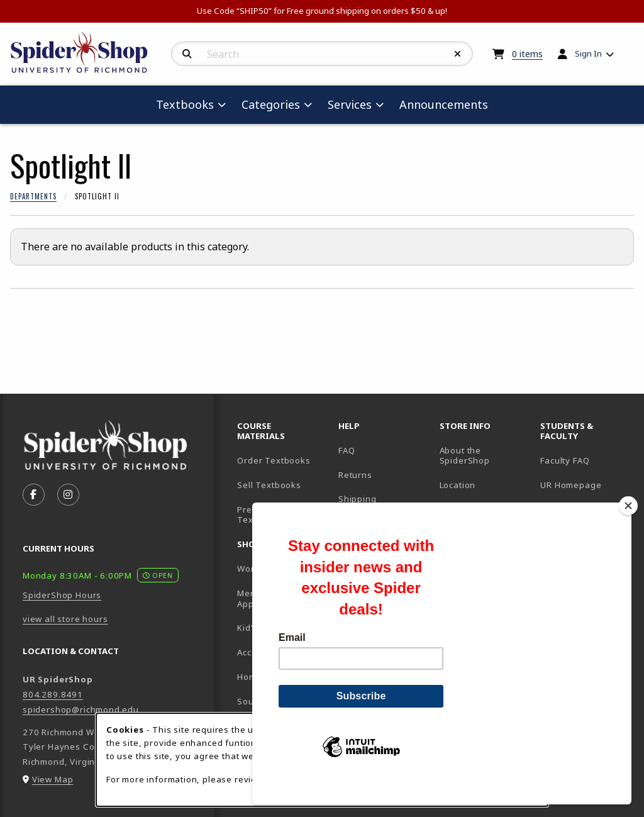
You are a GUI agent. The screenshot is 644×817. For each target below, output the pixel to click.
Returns (355, 475)
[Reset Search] (458, 54)
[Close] (628, 527)
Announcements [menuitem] (443, 104)
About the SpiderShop (465, 456)
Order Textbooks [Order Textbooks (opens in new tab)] (273, 460)
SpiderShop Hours (62, 595)
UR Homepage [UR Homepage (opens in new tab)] (570, 485)
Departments (33, 196)
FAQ (346, 450)
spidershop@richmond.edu (81, 709)
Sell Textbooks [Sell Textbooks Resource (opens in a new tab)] (269, 485)
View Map (53, 779)
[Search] (187, 54)
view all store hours (65, 619)
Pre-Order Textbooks (259, 515)
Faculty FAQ (564, 460)
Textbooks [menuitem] (185, 104)
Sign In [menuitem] (588, 53)
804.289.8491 (53, 694)
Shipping (357, 498)
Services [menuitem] (350, 104)
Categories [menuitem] (271, 104)
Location (458, 485)
